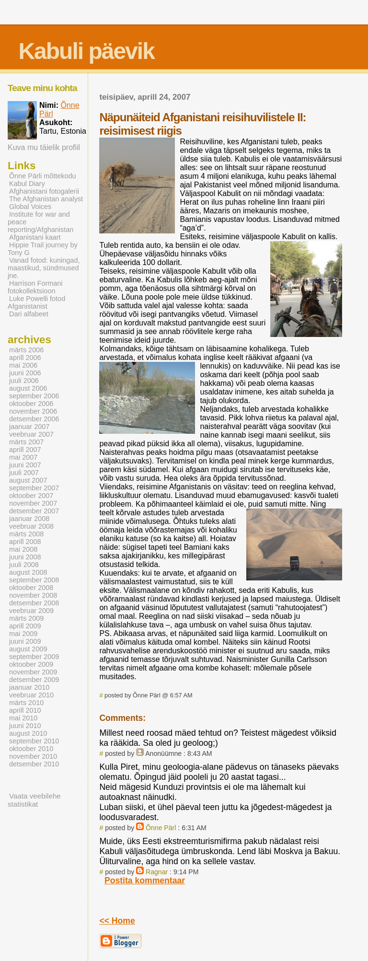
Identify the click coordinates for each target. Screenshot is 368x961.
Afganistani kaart (35, 237)
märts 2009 (26, 618)
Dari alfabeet (28, 314)
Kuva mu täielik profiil (44, 147)
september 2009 (34, 656)
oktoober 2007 (31, 495)
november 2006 (33, 411)
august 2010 (28, 733)
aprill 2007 (25, 449)
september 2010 (34, 741)
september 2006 (34, 396)
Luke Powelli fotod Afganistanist (36, 302)
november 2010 (33, 756)
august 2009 (28, 649)
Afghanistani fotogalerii (44, 191)
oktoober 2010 (31, 749)
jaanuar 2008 (29, 518)
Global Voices (30, 206)
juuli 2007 (24, 472)
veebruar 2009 (31, 610)
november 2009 (33, 672)
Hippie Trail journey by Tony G (43, 248)
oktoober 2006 (31, 403)
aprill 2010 (25, 710)
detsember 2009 (34, 679)
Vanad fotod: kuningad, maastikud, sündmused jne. (44, 267)
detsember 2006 (34, 419)
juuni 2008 (25, 557)
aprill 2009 (25, 626)
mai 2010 (23, 718)
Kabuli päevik (86, 51)
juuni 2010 (25, 725)
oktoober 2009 (31, 664)
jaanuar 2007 (29, 426)
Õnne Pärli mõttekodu (42, 176)
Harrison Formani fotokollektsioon (35, 287)
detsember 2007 (34, 511)
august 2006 (28, 388)
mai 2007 (23, 457)
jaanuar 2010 (29, 687)
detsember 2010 (34, 764)
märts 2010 (26, 702)
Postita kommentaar (144, 880)
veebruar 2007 (31, 434)
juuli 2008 (24, 564)
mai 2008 (23, 549)
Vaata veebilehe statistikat (34, 800)
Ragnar (157, 872)
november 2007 (33, 503)
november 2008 (33, 595)
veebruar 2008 (31, 526)
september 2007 (34, 488)
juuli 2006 (24, 380)
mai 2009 (23, 633)
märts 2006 (26, 350)
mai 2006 (23, 365)
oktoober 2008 (31, 587)
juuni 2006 (25, 373)
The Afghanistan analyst (46, 199)
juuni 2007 (25, 465)
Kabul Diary (27, 183)
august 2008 (28, 572)
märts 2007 (26, 442)
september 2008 (34, 580)
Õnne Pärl (161, 828)
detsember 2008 (34, 603)
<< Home (117, 921)
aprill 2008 (25, 541)
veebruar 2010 (31, 695)
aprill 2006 (25, 357)
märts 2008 (26, 534)
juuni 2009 (25, 641)
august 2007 (28, 480)
